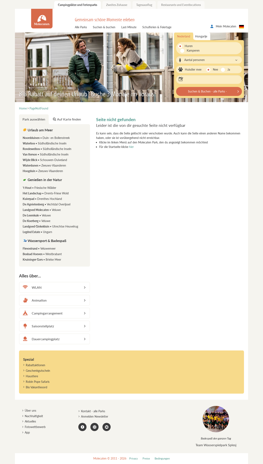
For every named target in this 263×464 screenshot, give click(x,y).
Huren (189, 46)
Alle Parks (81, 27)
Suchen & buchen (104, 27)
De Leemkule (37, 215)
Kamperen (191, 50)
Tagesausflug (144, 5)
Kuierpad (42, 198)
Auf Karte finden (67, 119)
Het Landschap (46, 193)
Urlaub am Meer (38, 130)
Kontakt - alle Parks (93, 411)
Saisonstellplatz (37, 326)
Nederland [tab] (183, 36)
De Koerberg (36, 221)
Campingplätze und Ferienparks (77, 5)
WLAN (31, 287)
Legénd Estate (37, 232)
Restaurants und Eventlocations (181, 5)
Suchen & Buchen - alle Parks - (207, 91)
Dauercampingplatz (40, 338)
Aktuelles (30, 421)
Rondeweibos (47, 149)
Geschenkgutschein (38, 370)
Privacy (133, 458)
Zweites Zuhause (116, 5)
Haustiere (32, 376)
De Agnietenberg (46, 204)
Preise (146, 458)
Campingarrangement (42, 313)
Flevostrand (39, 248)
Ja (228, 69)
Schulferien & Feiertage (156, 27)
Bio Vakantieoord (36, 387)
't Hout (39, 187)
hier (131, 147)
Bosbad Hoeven (42, 254)
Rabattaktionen (35, 365)
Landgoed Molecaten (42, 210)
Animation (34, 300)
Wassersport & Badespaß (44, 241)
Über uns (30, 410)
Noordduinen (46, 138)
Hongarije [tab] (201, 36)
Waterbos (44, 143)
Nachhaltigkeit (34, 416)
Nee (215, 69)
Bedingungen (162, 458)
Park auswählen (33, 119)
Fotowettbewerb (35, 427)
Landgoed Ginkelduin (50, 226)
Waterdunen (44, 165)
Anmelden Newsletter (94, 416)
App (27, 432)
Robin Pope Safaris (37, 381)
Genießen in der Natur (42, 180)
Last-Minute (128, 27)
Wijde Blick (45, 160)
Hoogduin (43, 171)
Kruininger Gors (42, 259)
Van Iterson (46, 154)
